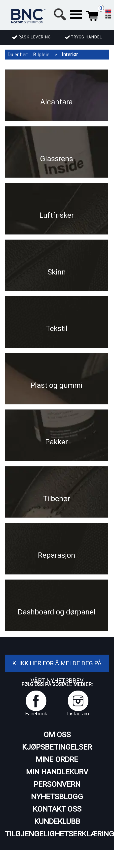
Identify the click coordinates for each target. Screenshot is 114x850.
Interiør (70, 55)
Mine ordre (57, 759)
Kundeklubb (57, 821)
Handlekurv (92, 14)
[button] (76, 14)
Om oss (57, 734)
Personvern (57, 784)
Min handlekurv (57, 771)
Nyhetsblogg (57, 796)
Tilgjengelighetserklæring (57, 833)
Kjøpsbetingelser (57, 747)
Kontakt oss (57, 809)
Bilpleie (41, 55)
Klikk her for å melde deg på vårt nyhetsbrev (57, 672)
